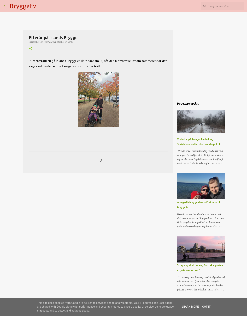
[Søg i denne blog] (226, 6)
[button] (31, 49)
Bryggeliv (23, 6)
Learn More (190, 306)
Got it (206, 306)
